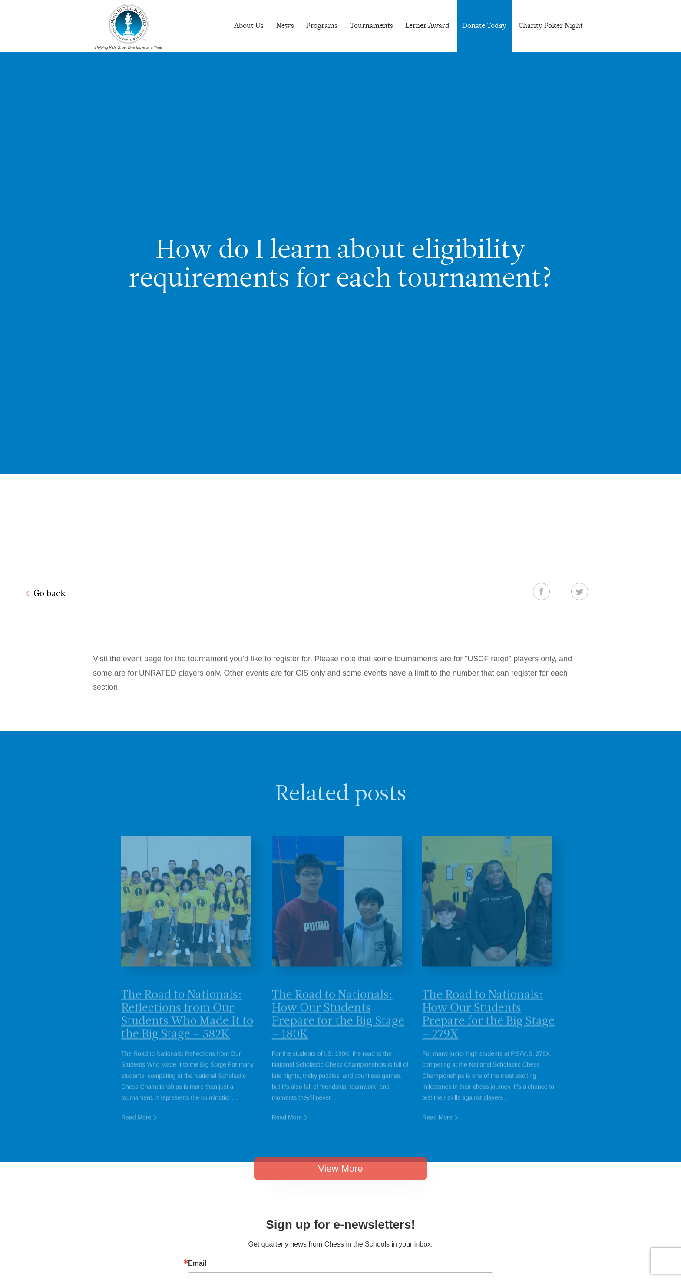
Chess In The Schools (128, 27)
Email (197, 1263)
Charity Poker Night (551, 25)
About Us (249, 25)
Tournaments (371, 25)
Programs (321, 25)
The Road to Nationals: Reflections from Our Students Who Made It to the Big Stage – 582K (187, 1026)
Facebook (541, 591)
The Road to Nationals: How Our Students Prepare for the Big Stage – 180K (338, 1026)
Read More (136, 1129)
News (285, 25)
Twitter (579, 591)
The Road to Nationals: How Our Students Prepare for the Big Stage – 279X (488, 1026)
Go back (49, 593)
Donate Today (484, 25)
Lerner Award (427, 25)
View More (340, 1178)
